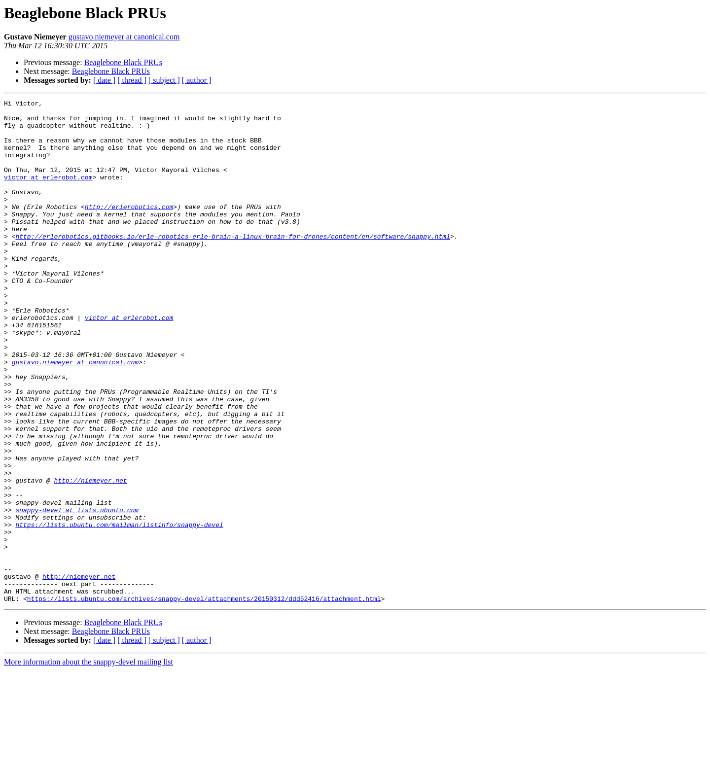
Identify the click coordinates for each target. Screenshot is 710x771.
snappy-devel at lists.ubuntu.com (77, 592)
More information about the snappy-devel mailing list (88, 762)
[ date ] (104, 80)
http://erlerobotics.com (129, 228)
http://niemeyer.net (90, 557)
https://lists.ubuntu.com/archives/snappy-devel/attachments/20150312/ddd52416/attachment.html (204, 699)
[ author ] (197, 80)
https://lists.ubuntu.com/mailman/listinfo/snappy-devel (119, 610)
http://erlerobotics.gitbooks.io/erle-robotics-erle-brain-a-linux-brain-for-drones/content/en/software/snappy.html (232, 264)
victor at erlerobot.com (48, 193)
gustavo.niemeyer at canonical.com (124, 37)
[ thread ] (131, 80)
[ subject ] (164, 80)
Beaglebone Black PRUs (123, 62)
